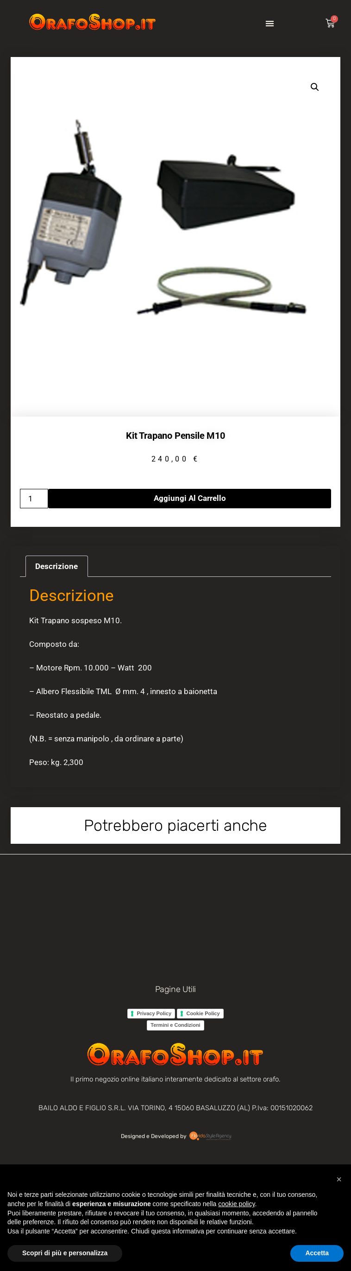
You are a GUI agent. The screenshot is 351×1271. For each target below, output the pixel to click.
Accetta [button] (317, 1253)
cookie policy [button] (236, 1204)
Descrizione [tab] (56, 566)
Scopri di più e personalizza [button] (64, 1253)
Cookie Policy (202, 1013)
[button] (269, 23)
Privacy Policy (154, 1013)
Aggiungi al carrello (190, 498)
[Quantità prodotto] (34, 498)
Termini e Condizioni (175, 1025)
